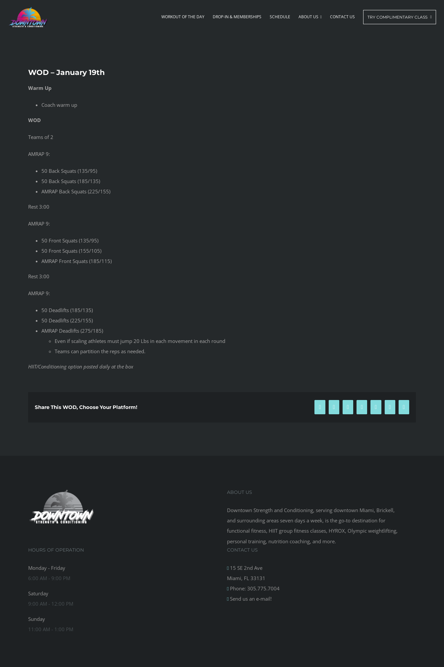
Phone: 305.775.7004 (254, 588)
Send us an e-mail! (250, 598)
